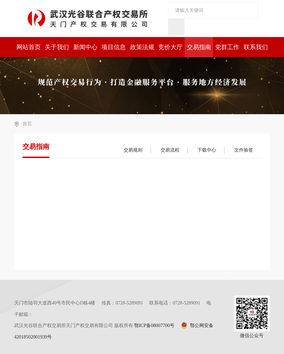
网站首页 (28, 47)
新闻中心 (85, 47)
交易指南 (199, 47)
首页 (27, 123)
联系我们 (256, 47)
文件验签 (243, 150)
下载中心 (206, 150)
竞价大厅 (170, 47)
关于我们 (57, 47)
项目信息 (114, 47)
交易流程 (170, 150)
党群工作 (227, 47)
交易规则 (133, 150)
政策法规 (142, 47)
